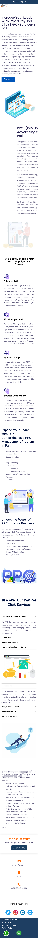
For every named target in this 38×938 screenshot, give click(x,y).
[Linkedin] (22, 913)
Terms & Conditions (9, 925)
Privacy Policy (7, 922)
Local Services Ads (9, 711)
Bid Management (13, 319)
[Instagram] (15, 913)
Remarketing (7, 686)
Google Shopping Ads (10, 706)
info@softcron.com (19, 865)
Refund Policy (7, 928)
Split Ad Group (12, 357)
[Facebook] (30, 913)
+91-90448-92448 (19, 2)
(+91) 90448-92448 (19, 888)
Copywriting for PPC (10, 642)
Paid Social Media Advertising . (14, 647)
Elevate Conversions (15, 395)
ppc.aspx (5, 828)
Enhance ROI (11, 281)
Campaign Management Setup (14, 616)
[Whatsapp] (7, 933)
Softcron (15, 919)
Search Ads (6, 637)
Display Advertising (9, 716)
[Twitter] (8, 913)
